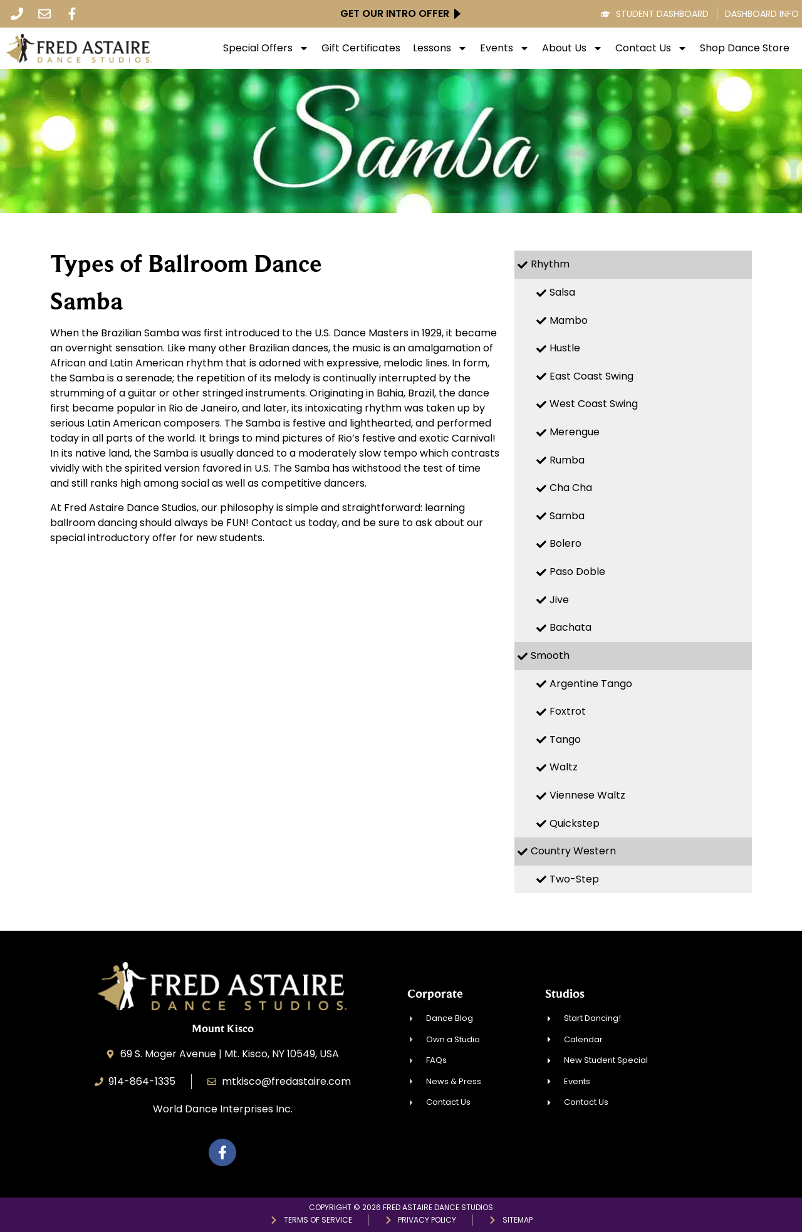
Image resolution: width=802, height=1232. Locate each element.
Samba (567, 516)
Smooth (550, 655)
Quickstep (574, 823)
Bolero (565, 543)
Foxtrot (567, 711)
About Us (572, 48)
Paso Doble (577, 571)
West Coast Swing (593, 403)
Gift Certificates (360, 48)
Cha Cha (570, 487)
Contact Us (651, 48)
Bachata (570, 627)
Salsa (562, 292)
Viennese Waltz (587, 795)
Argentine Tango (590, 683)
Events (504, 48)
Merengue (574, 432)
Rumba (567, 460)
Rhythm (550, 264)
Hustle (564, 348)
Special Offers (266, 48)
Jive (559, 600)
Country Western (573, 851)
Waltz (563, 767)
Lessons (440, 48)
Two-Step (574, 879)
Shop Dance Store (744, 48)
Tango (565, 739)
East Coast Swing (591, 376)
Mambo (568, 320)
